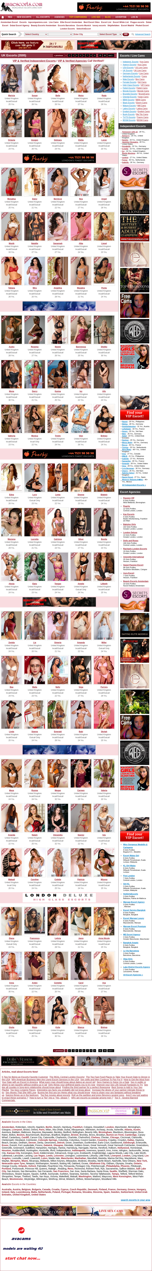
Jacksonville (135, 1150)
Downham (78, 1142)
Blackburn (118, 1132)
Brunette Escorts (130, 94)
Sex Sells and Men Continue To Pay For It (101, 1079)
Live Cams (54, 22)
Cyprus (64, 1189)
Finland (103, 1189)
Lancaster (18, 1155)
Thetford (26, 1176)
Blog (108, 17)
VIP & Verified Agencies (72, 60)
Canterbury (14, 1137)
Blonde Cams (143, 91)
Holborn (112, 1148)
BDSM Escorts (129, 120)
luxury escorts (99, 25)
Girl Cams (142, 82)
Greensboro (142, 1145)
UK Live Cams (140, 70)
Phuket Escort (142, 25)
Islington (123, 1150)
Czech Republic (78, 1189)
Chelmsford (84, 1137)
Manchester (121, 1127)
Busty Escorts (129, 114)
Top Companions (78, 17)
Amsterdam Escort (9, 22)
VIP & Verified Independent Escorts (34, 60)
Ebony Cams (141, 103)
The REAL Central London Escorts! (67, 1077)
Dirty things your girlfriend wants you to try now (71, 1084)
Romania (76, 1192)
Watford (97, 1176)
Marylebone (130, 1158)
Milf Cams (141, 105)
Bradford (55, 1135)
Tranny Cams (142, 117)
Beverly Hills (91, 1132)
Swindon (84, 1174)
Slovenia (97, 1192)
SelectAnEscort (83, 29)
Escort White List (121, 22)
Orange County (9, 1166)
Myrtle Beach (104, 1161)
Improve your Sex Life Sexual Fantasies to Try (120, 1084)
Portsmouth (18, 1168)
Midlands (44, 1161)
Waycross (107, 1176)
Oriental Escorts (129, 97)
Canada (46, 1189)
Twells (35, 1176)
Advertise (120, 17)
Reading (62, 1168)
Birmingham (134, 1127)
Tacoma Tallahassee (100, 1174)
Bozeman (45, 1135)
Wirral (62, 1179)
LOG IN (134, 17)
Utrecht (31, 1127)
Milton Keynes (57, 1161)
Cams (144, 76)
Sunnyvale (53, 1174)
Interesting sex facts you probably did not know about (64, 1090)
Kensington (26, 1153)
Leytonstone (82, 1155)
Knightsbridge (99, 1153)
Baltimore (26, 1132)
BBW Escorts (128, 100)
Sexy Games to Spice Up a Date (113, 1082)
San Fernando (45, 1171)
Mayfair (5, 1161)
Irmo (108, 1150)
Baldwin (16, 1132)
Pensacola (69, 1166)
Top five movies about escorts (55, 1095)
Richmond (80, 1168)
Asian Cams (143, 97)
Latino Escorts (129, 108)
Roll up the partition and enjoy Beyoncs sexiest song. (98, 1095)
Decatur (13, 1142)
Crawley (112, 1140)
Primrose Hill (31, 1168)
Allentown (90, 1129)
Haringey (52, 1148)
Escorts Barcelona (66, 25)
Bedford (67, 1132)
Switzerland (127, 1192)
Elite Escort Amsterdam (71, 22)
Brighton (65, 1135)
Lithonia (94, 1155)
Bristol (26, 1129)
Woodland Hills (108, 1179)
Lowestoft (35, 1158)
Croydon (122, 1140)
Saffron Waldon (127, 1168)
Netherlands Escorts (131, 76)
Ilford (52, 1150)
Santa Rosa (102, 1171)
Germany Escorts (130, 73)
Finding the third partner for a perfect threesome (86, 1087)
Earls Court (103, 1142)
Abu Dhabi (57, 1129)
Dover (69, 1142)
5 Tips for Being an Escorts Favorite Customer (25, 1077)
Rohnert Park (92, 1168)
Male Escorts (128, 79)
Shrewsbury (8, 1174)
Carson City (36, 1137)
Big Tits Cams (142, 114)
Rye (103, 1168)
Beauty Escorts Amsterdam (43, 25)
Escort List (106, 22)
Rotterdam (21, 1127)
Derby (40, 1142)
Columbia (63, 1140)
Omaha (128, 1163)
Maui (140, 1158)
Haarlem (40, 1127)
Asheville (118, 1129)
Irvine (115, 1150)
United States (38, 1194)
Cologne (88, 1127)
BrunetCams (144, 94)
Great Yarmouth (98, 1145)
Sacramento (112, 1168)
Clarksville (136, 1137)
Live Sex (96, 17)
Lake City (128, 1153)
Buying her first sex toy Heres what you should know (64, 1092)
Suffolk (43, 1174)
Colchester (31, 1140)
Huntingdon (32, 1150)
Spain (106, 1192)
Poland (56, 1192)
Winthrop (53, 1179)
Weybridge (29, 1179)
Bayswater (47, 1132)
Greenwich (18, 1148)
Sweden (115, 1192)
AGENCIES (59, 17)
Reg (10, 17)
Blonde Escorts (129, 91)
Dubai (67, 1129)
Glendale (68, 1145)
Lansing (29, 1155)
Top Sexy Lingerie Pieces (23, 1090)
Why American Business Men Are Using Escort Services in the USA (45, 1079)
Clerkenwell (7, 1140)
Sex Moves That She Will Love (20, 1092)
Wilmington (41, 1179)
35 (100, 55)
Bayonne (36, 1132)
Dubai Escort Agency (19, 25)
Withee (79, 1179)
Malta (34, 1192)
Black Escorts (129, 103)
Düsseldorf (98, 1127)
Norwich (54, 1163)
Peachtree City (55, 1166)
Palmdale (41, 1166)
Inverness (91, 1150)
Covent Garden (88, 1140)
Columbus (74, 1140)
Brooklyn (100, 1135)
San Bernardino (28, 1171)
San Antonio (13, 1171)
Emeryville (141, 1142)
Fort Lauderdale (26, 1145)
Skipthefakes (113, 25)
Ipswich (101, 1150)
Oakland (76, 1163)
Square (34, 1174)
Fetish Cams (142, 88)
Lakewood (7, 1155)
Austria (16, 1189)
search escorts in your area (135, 1200)
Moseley (92, 1161)
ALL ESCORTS (43, 17)
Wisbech (70, 1179)
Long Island (137, 1155)
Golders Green (81, 1145)
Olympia (119, 1163)
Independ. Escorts (130, 62)
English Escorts (129, 111)
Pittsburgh (136, 1166)
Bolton (12, 1135)
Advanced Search (142, 34)
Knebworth (85, 1153)
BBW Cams (141, 100)
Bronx (92, 1135)
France (112, 1189)
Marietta (102, 1158)
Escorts (23, 22)
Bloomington (131, 1132)
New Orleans (129, 1161)
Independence (63, 1150)
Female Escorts (129, 82)
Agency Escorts (129, 65)
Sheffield (122, 1171)
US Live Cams (141, 67)
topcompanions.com (37, 22)
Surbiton (64, 1174)
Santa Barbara (88, 1171)
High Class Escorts (131, 85)
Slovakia (87, 1192)
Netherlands (44, 1192)
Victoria (54, 1176)
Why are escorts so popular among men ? (92, 1097)
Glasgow (6, 1129)
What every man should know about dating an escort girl (67, 1082)
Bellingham (78, 1132)
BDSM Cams (142, 120)
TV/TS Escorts (129, 117)
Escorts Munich (83, 25)
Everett (13, 1145)
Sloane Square (22, 1174)
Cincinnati (125, 1137)
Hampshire (41, 1148)
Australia (6, 1189)
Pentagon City (83, 1166)
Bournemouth (32, 1135)
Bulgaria (36, 1189)
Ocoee (84, 1163)
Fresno (38, 1145)
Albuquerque (77, 1129)
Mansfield (92, 1158)
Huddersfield (18, 1150)
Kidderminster (47, 1153)
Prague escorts (137, 22)
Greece (131, 1189)
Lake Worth (140, 1153)
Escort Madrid (127, 25)
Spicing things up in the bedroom (22, 1095)
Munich (57, 1127)
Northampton (42, 1163)
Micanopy (34, 1161)
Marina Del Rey (115, 1158)
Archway (101, 1129)
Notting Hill (65, 1163)
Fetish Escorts (129, 88)
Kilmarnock (60, 1153)
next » (110, 55)
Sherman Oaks (135, 1171)
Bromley (84, 1135)
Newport (30, 1163)
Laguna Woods (114, 1153)
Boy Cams (140, 79)
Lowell (25, 1158)
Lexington (70, 1155)
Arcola (110, 1129)
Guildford (30, 1148)
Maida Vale (54, 1158)
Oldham (110, 1163)
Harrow (93, 1148)
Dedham (23, 1142)
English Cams (144, 111)
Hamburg (66, 1127)
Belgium (26, 1189)
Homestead (136, 1148)
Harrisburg (72, 1148)
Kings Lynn (73, 1153)
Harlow (61, 1148)
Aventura (6, 1132)
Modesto (82, 1161)
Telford (123, 1174)
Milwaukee (71, 1161)
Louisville (16, 1158)
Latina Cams (142, 108)
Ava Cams (144, 62)
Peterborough (98, 1166)
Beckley (58, 1132)
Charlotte (72, 1137)
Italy (13, 1192)
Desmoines (50, 1142)
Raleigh (52, 1168)
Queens (43, 1168)
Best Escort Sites (92, 22)
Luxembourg (23, 1192)
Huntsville (44, 1150)
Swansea (74, 1174)
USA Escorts (128, 67)
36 (105, 55)
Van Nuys (44, 1176)
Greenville (7, 1148)
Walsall (73, 1176)
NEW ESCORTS (24, 17)
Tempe (17, 1176)
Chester (105, 1137)
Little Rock (104, 1155)
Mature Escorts (129, 105)
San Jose (74, 1171)
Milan (48, 1129)
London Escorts (67, 29)
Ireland (5, 1192)
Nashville (116, 1161)
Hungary (141, 1189)
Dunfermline (90, 1142)
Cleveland (20, 1140)
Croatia (55, 1189)
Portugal (66, 1192)
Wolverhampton (92, 1179)
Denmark (93, 1189)
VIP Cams (145, 85)
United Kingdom (21, 1194)
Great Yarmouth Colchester (121, 1145)
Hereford (102, 1148)
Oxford (34, 1129)
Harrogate (83, 1148)
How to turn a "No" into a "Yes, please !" (49, 1097)
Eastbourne (116, 1142)
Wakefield (64, 1176)
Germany (121, 1189)
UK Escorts (127, 70)
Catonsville (48, 1137)
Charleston (60, 1137)
